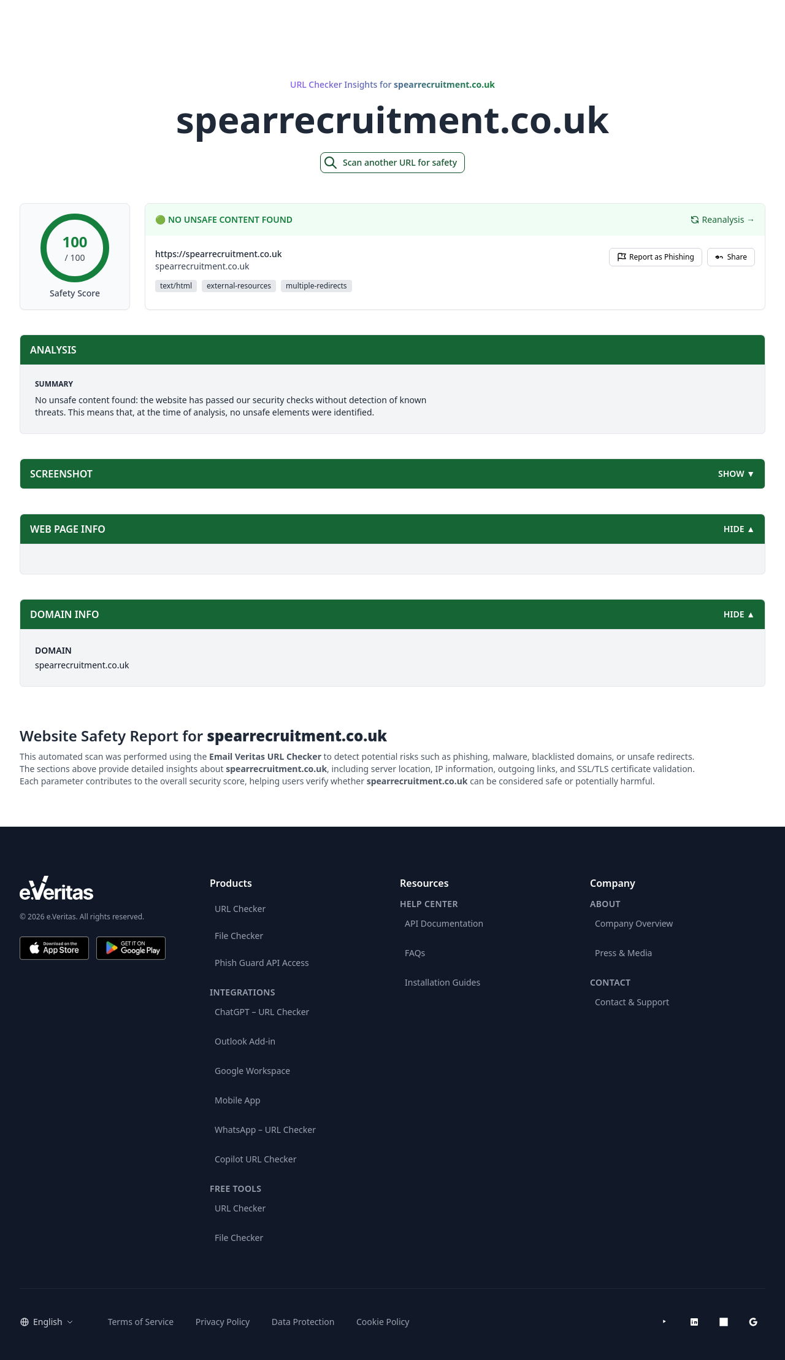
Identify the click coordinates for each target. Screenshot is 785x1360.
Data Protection (303, 1321)
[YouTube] (665, 1322)
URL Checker (240, 908)
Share (731, 257)
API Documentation (444, 923)
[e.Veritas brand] (93, 888)
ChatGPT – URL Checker (262, 1012)
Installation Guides (442, 982)
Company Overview (634, 923)
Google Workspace (252, 1070)
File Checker (239, 935)
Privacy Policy (223, 1321)
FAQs (415, 953)
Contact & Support (632, 1002)
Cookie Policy (382, 1321)
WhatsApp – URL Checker (265, 1129)
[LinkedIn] (694, 1322)
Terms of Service (141, 1321)
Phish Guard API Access (262, 962)
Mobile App (238, 1100)
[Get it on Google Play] (131, 948)
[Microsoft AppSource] (723, 1322)
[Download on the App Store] (54, 948)
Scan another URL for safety (390, 162)
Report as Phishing (655, 257)
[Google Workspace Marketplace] (753, 1322)
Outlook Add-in (245, 1041)
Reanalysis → (722, 219)
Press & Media (623, 953)
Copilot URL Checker (256, 1159)
